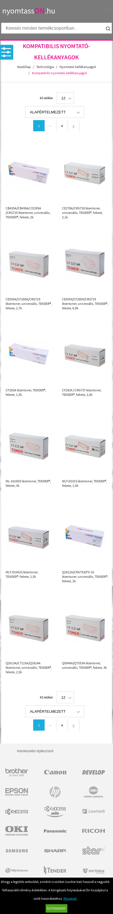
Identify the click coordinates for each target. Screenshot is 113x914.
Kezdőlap (24, 67)
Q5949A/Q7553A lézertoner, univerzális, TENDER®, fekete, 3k (84, 665)
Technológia (45, 67)
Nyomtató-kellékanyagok (77, 67)
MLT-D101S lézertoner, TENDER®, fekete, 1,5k (84, 483)
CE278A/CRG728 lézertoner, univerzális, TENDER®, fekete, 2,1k (82, 212)
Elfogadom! (56, 908)
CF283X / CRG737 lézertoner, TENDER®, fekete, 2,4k (81, 392)
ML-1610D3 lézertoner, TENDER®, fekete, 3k (28, 483)
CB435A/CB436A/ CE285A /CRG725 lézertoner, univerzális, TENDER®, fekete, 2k (28, 212)
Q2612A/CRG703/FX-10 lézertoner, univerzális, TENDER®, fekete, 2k (85, 576)
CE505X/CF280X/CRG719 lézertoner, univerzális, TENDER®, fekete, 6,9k (85, 303)
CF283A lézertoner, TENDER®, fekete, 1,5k (26, 392)
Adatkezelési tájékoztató (35, 751)
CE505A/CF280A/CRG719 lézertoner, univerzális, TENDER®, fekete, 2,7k (29, 303)
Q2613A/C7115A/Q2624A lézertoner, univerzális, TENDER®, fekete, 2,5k (29, 667)
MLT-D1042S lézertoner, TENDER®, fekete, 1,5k (22, 574)
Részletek (70, 898)
